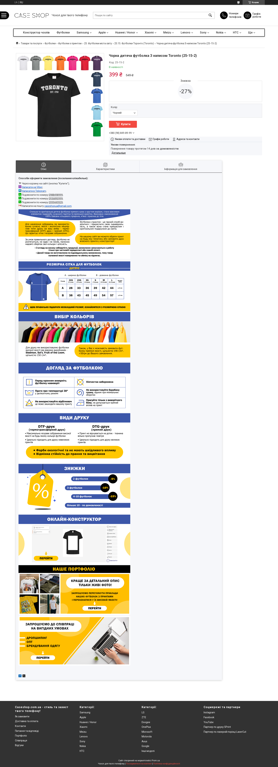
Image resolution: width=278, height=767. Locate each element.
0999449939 (56, 202)
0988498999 (56, 194)
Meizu (167, 32)
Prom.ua (156, 760)
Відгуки (19, 745)
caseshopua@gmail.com (58, 206)
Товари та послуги (31, 43)
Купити (125, 124)
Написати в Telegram (34, 191)
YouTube (209, 722)
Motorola (147, 736)
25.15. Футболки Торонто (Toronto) (134, 43)
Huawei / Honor (125, 32)
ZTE (144, 717)
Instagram (209, 712)
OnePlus (146, 727)
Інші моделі (148, 751)
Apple (102, 32)
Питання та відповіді (27, 731)
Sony (203, 32)
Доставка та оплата (26, 721)
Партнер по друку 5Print (217, 727)
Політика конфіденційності (166, 763)
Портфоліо (21, 735)
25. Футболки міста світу (98, 43)
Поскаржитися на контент (139, 763)
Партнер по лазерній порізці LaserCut (225, 731)
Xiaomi (149, 32)
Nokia (219, 32)
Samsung (83, 32)
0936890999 (56, 198)
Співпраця (21, 740)
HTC (236, 32)
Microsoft (147, 731)
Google (145, 746)
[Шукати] (210, 15)
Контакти (20, 726)
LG (143, 712)
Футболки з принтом (70, 43)
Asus (144, 741)
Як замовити (22, 716)
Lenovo (185, 32)
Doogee (146, 722)
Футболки (63, 32)
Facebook (209, 717)
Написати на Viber (32, 187)
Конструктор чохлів (36, 32)
